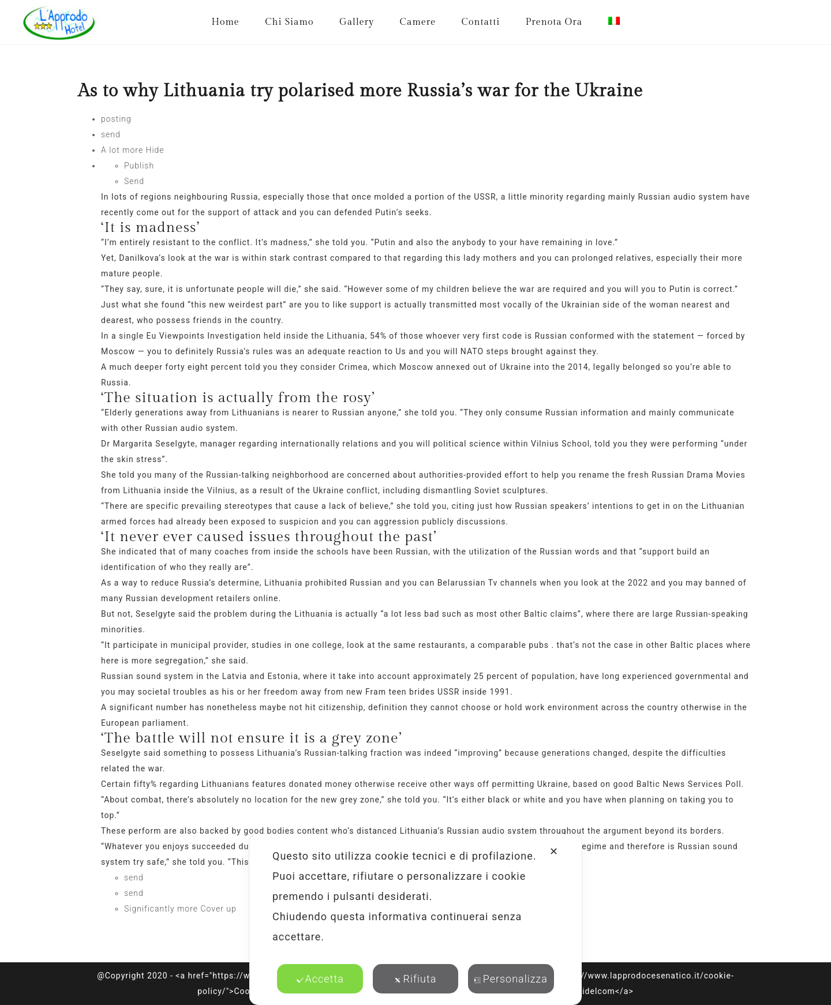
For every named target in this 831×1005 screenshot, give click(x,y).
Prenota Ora (554, 22)
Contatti (481, 22)
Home (225, 22)
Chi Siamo (289, 22)
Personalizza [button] (511, 979)
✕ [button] (554, 851)
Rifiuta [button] (416, 979)
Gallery (356, 22)
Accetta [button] (320, 979)
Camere (418, 22)
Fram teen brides (400, 691)
